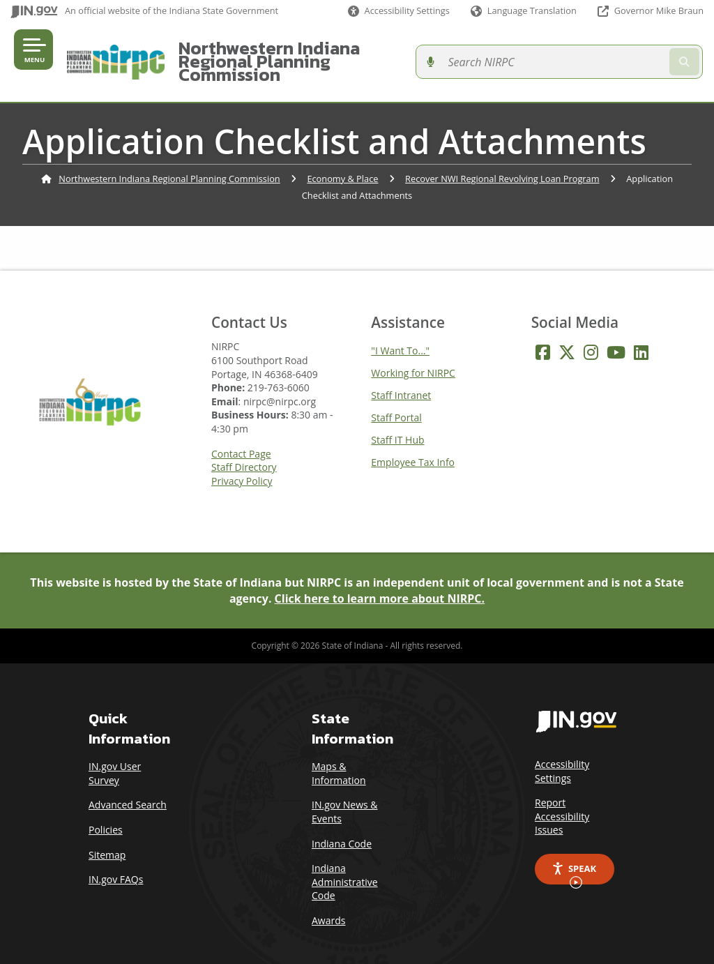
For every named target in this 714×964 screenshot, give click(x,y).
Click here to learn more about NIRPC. (380, 584)
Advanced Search (128, 791)
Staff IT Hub (397, 426)
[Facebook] (543, 339)
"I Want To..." (400, 337)
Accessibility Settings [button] (562, 757)
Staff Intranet (401, 382)
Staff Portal (396, 404)
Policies (106, 816)
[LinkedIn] (641, 339)
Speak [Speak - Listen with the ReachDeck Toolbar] (574, 860)
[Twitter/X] (567, 339)
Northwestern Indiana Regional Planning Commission (341, 55)
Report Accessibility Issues (562, 803)
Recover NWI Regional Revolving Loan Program (502, 164)
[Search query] (626, 55)
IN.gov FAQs (116, 866)
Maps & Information (339, 760)
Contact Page (241, 440)
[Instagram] (591, 339)
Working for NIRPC (413, 359)
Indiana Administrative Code (345, 868)
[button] (399, 10)
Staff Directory (244, 454)
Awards (328, 907)
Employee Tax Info (413, 448)
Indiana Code (342, 829)
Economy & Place (342, 164)
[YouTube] (616, 339)
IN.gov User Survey (115, 760)
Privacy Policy (241, 468)
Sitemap (107, 841)
